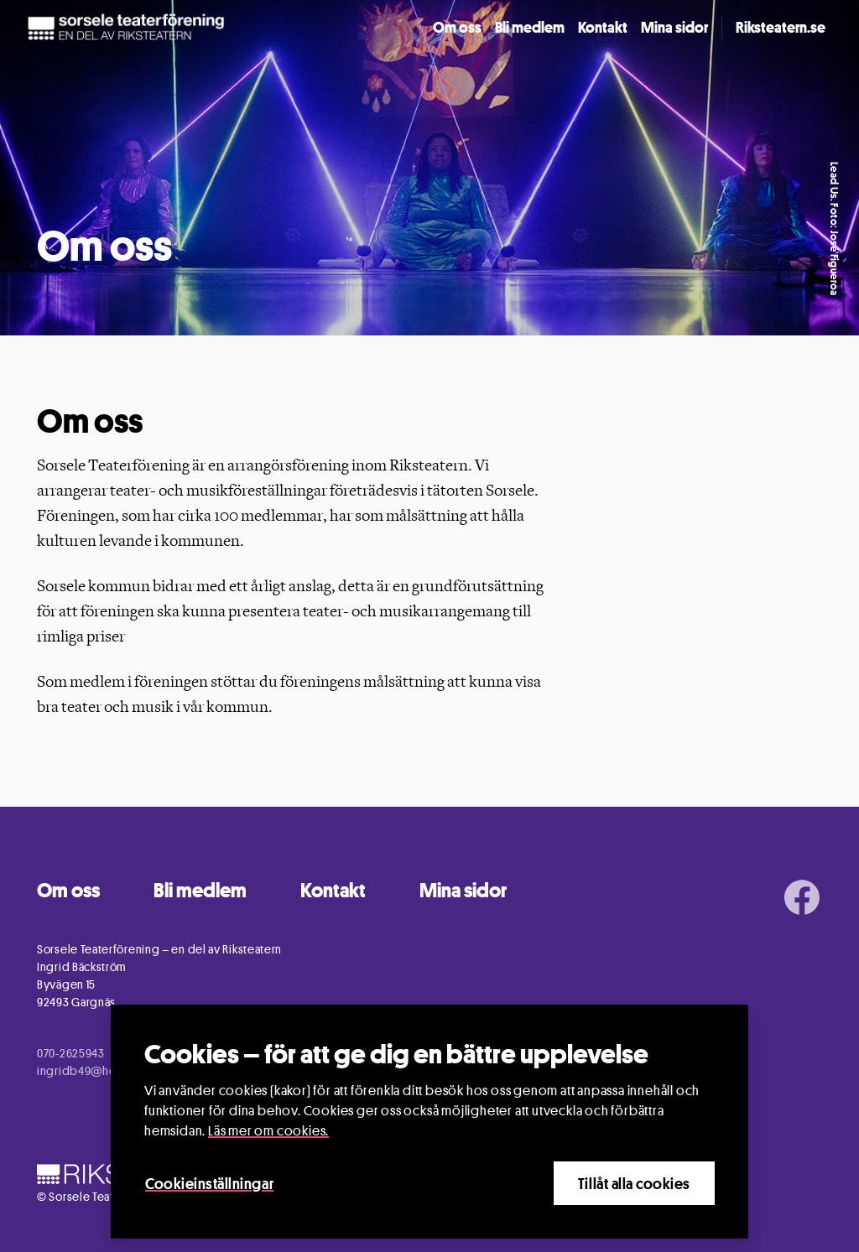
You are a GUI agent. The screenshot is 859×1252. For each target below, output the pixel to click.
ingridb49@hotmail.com (103, 1070)
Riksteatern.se (780, 27)
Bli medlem (530, 27)
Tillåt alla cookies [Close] (634, 1183)
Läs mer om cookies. (268, 1131)
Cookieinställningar (209, 1183)
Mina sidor (674, 27)
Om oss (457, 27)
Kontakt (602, 27)
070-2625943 (71, 1053)
